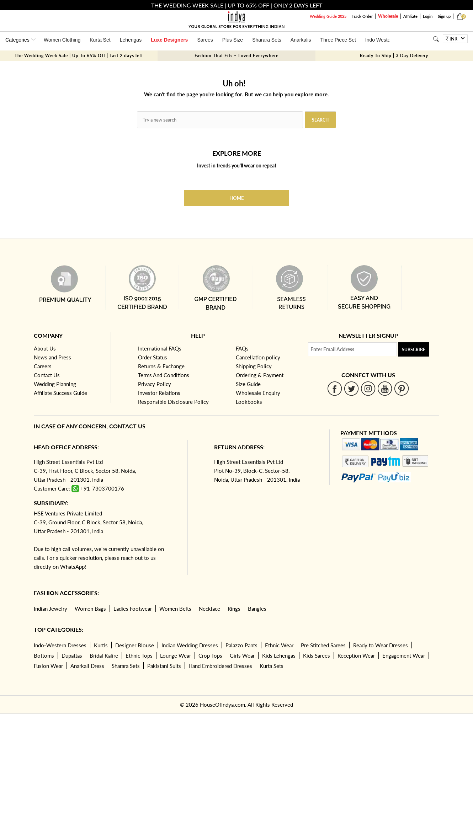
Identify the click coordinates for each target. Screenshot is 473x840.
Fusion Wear (48, 666)
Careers (43, 366)
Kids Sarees (316, 655)
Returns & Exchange (161, 366)
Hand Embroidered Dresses (220, 666)
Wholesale (388, 16)
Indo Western (380, 40)
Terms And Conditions (163, 375)
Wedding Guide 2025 (328, 16)
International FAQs (159, 348)
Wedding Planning (55, 384)
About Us (45, 348)
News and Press (52, 357)
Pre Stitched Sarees (323, 645)
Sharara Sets (266, 40)
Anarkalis (301, 40)
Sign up (444, 16)
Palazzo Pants (241, 645)
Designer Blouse (134, 645)
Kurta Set (100, 40)
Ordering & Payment (259, 375)
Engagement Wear (403, 655)
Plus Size (232, 40)
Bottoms (44, 655)
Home (236, 198)
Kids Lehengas (279, 655)
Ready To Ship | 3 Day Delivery (394, 55)
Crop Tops (210, 655)
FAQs (242, 348)
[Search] (436, 39)
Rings (234, 608)
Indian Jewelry (50, 608)
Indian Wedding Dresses (189, 645)
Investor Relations (159, 393)
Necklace (209, 608)
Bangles (257, 608)
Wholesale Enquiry (258, 393)
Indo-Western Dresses (60, 645)
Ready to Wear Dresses (380, 645)
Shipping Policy (254, 366)
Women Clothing (62, 40)
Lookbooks (249, 401)
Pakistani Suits (164, 666)
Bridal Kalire (104, 655)
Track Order (362, 16)
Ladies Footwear (132, 608)
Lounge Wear (175, 655)
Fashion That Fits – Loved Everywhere (236, 55)
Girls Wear (242, 655)
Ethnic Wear (279, 645)
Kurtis (101, 645)
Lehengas (131, 40)
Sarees (205, 40)
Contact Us (47, 375)
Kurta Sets (271, 666)
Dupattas (72, 655)
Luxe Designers (169, 40)
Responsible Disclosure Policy (173, 401)
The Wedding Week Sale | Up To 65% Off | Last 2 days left (79, 55)
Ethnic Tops (139, 655)
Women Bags (90, 608)
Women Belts (175, 608)
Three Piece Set (338, 40)
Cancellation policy (258, 357)
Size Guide (248, 384)
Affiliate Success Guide (60, 393)
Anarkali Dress (87, 666)
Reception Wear (356, 655)
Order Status (152, 357)
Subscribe (413, 349)
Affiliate (410, 16)
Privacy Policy (154, 384)
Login (427, 16)
